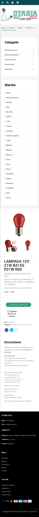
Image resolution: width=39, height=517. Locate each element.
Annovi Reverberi (12, 98)
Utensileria (9, 69)
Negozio (4, 461)
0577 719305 (11, 439)
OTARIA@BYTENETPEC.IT (10, 424)
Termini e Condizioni (8, 485)
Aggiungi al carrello (18, 305)
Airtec (8, 93)
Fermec (9, 126)
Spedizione (5, 488)
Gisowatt (9, 131)
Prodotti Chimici (10, 60)
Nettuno (9, 155)
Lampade (14, 325)
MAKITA (9, 145)
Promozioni (5, 464)
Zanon (8, 198)
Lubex (8, 140)
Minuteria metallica (12, 55)
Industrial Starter (12, 136)
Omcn (8, 164)
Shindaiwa (10, 174)
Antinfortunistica (11, 50)
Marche (11, 28)
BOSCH (8, 117)
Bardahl (9, 102)
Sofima (8, 179)
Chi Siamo (5, 458)
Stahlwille (9, 183)
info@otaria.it (10, 444)
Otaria (20, 28)
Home (3, 28)
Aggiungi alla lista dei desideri (12, 313)
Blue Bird (9, 112)
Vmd (8, 193)
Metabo (9, 150)
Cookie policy (6, 495)
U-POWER (9, 188)
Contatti (4, 471)
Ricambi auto (9, 64)
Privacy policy (6, 491)
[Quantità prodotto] (11, 299)
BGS (7, 107)
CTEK (8, 121)
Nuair (8, 159)
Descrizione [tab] (12, 342)
